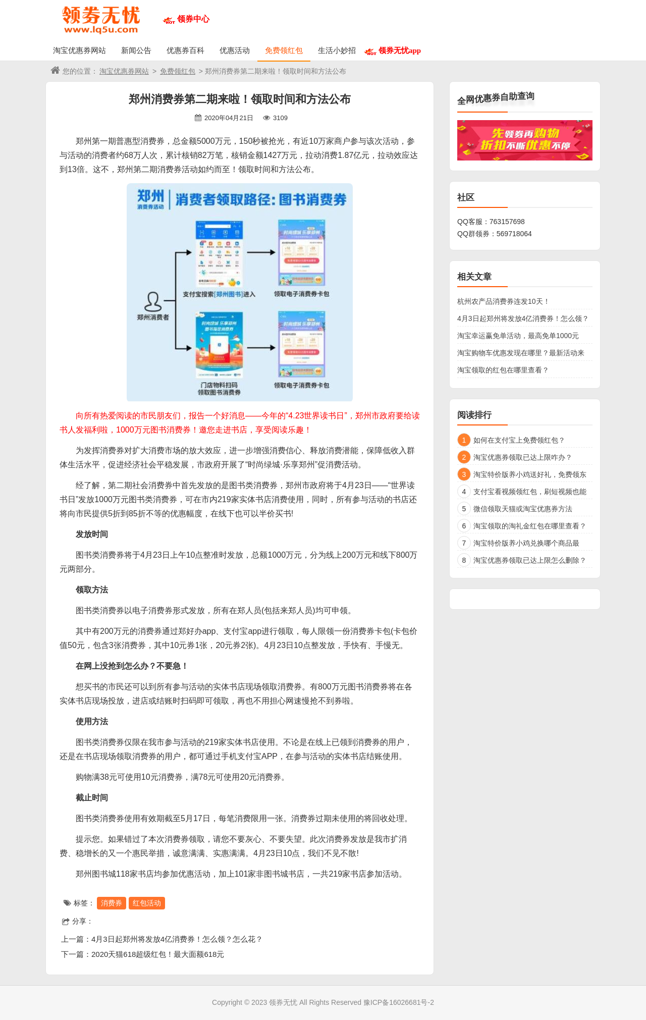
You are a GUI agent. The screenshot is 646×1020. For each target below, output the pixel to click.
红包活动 (147, 903)
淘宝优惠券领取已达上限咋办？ (522, 457)
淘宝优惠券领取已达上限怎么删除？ (529, 560)
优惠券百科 (185, 50)
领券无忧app (400, 50)
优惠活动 (235, 50)
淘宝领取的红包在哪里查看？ (503, 370)
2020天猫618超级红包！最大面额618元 (157, 954)
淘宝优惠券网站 (79, 50)
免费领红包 (284, 50)
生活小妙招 (337, 50)
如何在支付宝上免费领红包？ (519, 440)
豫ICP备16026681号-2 (398, 1002)
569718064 (514, 234)
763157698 (507, 222)
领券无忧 (283, 1002)
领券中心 (193, 19)
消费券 (111, 903)
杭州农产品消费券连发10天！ (503, 301)
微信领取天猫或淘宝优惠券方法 (522, 509)
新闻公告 (136, 50)
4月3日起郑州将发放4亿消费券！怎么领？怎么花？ (177, 939)
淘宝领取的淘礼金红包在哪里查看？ (529, 526)
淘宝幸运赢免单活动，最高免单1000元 (518, 336)
